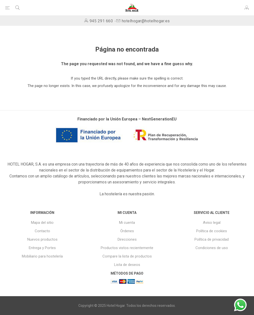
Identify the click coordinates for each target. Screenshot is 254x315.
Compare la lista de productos (127, 256)
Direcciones (127, 239)
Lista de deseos (127, 264)
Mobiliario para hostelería (42, 256)
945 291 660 (101, 21)
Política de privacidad (211, 239)
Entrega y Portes (42, 248)
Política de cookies (211, 231)
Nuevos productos (42, 239)
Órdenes (127, 231)
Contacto (42, 231)
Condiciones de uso (211, 248)
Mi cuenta (127, 222)
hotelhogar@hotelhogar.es (146, 21)
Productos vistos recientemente (127, 248)
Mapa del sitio (42, 222)
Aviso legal (212, 222)
